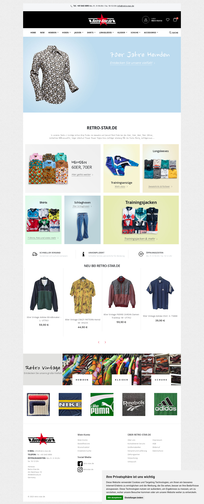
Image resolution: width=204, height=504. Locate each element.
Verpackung (133, 458)
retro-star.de (86, 463)
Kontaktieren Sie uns (136, 443)
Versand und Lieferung (137, 451)
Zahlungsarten (134, 454)
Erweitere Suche (84, 451)
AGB (154, 443)
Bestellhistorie (84, 443)
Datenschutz (158, 451)
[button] (167, 19)
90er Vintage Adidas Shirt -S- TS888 (160, 316)
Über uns (131, 440)
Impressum (157, 440)
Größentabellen (134, 447)
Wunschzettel (83, 447)
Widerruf (156, 447)
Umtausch (132, 461)
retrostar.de (85, 469)
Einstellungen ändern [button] (134, 498)
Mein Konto (83, 440)
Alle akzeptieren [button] (115, 498)
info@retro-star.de (125, 6)
